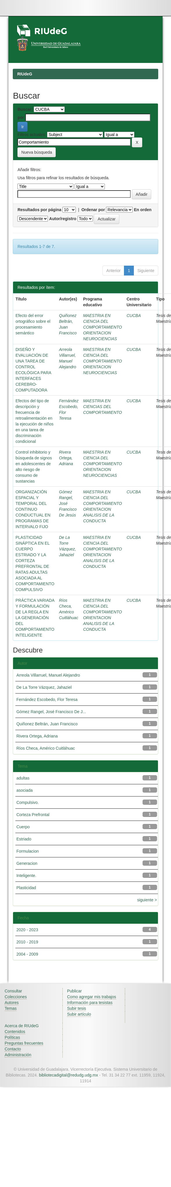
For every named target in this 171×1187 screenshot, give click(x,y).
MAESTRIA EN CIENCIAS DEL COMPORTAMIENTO (102, 406)
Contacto (13, 1049)
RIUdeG (24, 74)
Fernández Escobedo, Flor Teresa (47, 699)
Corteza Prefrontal (32, 814)
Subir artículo (79, 1014)
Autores (12, 1002)
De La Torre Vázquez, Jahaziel (43, 687)
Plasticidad (26, 887)
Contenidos (15, 1031)
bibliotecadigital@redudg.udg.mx (68, 1075)
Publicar (74, 991)
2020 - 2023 (27, 929)
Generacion (26, 863)
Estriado (23, 839)
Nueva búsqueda (36, 152)
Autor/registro (62, 218)
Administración (18, 1054)
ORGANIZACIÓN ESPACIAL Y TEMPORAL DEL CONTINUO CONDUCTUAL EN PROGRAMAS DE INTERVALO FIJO (32, 509)
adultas (22, 778)
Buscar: (25, 109)
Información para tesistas (89, 1002)
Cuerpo (23, 826)
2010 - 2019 (27, 942)
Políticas (12, 1037)
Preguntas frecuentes (24, 1043)
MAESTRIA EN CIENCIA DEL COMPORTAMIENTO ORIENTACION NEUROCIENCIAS (102, 327)
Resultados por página (39, 209)
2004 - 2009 (27, 954)
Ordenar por (93, 209)
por (20, 117)
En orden (143, 209)
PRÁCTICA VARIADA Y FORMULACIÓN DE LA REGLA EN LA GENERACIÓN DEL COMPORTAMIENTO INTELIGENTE (34, 617)
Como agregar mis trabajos (91, 996)
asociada (24, 790)
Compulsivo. (27, 802)
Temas (11, 1008)
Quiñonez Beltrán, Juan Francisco (47, 724)
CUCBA (134, 315)
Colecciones (16, 996)
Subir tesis (76, 1008)
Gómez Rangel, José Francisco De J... (51, 711)
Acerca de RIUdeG (22, 1025)
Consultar (13, 991)
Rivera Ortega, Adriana (66, 458)
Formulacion (27, 851)
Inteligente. (26, 875)
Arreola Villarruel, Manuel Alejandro (48, 675)
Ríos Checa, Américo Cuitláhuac (45, 748)
